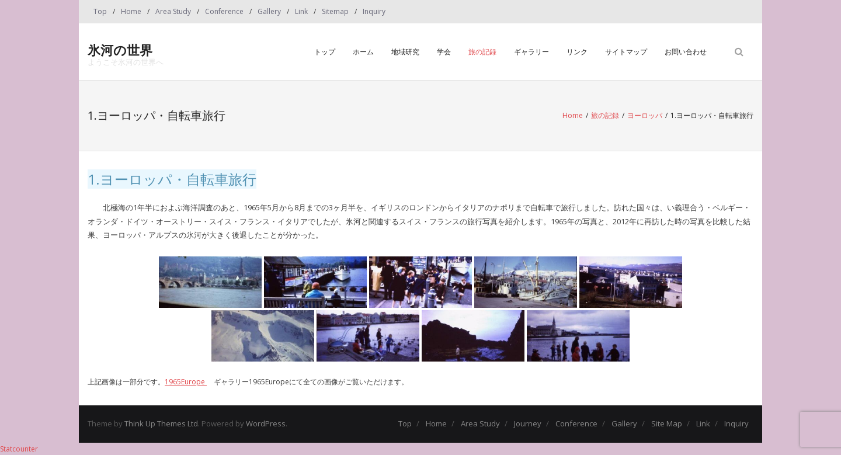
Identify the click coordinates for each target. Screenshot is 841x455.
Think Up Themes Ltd (161, 423)
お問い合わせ (686, 52)
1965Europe (186, 382)
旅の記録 (482, 52)
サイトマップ (626, 52)
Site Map (666, 423)
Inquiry (374, 11)
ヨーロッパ (644, 115)
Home (131, 11)
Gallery (269, 11)
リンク (577, 52)
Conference (224, 11)
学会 (444, 52)
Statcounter (19, 449)
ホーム (363, 52)
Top (100, 11)
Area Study (173, 11)
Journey (527, 423)
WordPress (266, 423)
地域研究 (405, 52)
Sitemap (335, 11)
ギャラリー (531, 52)
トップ (324, 52)
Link (301, 11)
